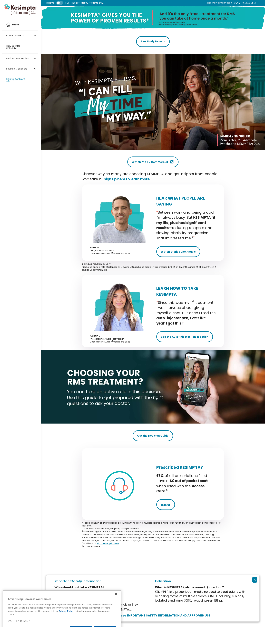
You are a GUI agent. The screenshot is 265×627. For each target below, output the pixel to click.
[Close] (116, 602)
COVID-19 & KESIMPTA (245, 3)
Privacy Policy (66, 619)
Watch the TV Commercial (153, 162)
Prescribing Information (219, 3)
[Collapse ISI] (254, 580)
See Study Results (153, 41)
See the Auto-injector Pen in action (184, 337)
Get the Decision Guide (153, 435)
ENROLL (165, 504)
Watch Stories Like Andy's (178, 251)
